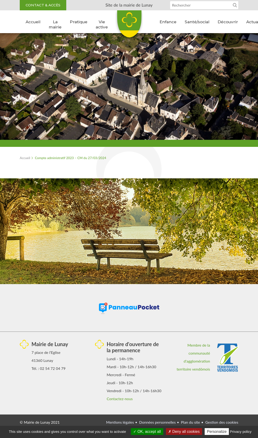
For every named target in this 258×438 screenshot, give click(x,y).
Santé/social (197, 22)
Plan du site (190, 422)
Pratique (78, 22)
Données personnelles (157, 422)
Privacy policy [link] (241, 432)
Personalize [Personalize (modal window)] (217, 432)
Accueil (33, 22)
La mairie (55, 24)
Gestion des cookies (221, 422)
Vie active (102, 24)
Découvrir (228, 22)
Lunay (129, 25)
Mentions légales (120, 422)
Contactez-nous (120, 398)
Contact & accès (43, 5)
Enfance (168, 22)
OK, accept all (147, 432)
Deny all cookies (184, 432)
